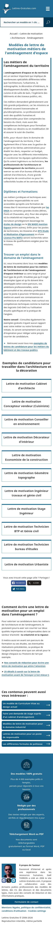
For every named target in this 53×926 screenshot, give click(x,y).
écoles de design (12, 224)
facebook (18, 583)
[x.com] (9, 880)
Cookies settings (37, 910)
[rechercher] (48, 22)
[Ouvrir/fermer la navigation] (48, 9)
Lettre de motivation (31, 33)
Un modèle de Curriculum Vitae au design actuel (21, 705)
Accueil (14, 33)
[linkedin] (13, 880)
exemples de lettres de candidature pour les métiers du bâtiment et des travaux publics (26, 346)
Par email (18, 589)
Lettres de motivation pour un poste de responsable (22, 735)
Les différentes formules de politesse (23, 744)
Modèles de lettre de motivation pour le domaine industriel (23, 725)
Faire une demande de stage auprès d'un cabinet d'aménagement (22, 715)
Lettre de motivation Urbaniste (26, 564)
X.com (34, 583)
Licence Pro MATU (13, 237)
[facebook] (4, 880)
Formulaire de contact (26, 901)
